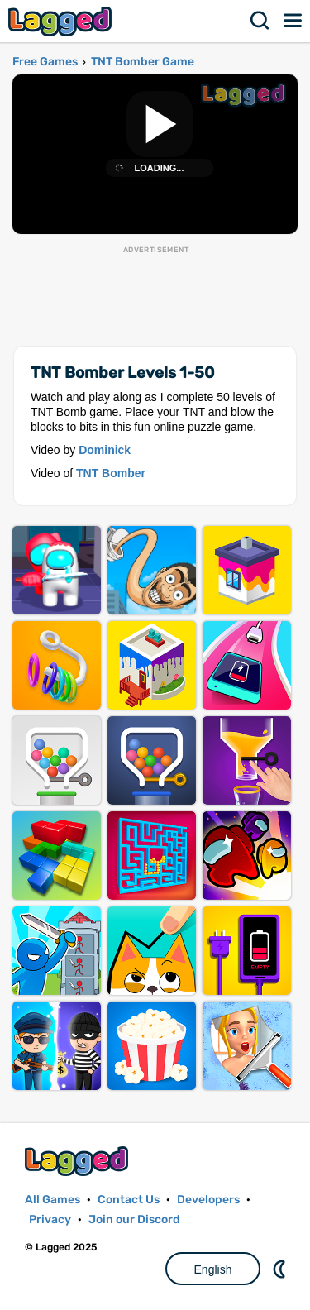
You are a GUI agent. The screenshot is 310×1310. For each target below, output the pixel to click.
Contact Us (129, 1200)
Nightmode (281, 1268)
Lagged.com (78, 1161)
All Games (52, 1200)
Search (260, 20)
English (213, 1269)
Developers (208, 1200)
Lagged (62, 21)
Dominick (105, 450)
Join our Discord (134, 1219)
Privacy (50, 1219)
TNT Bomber (110, 473)
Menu (293, 20)
